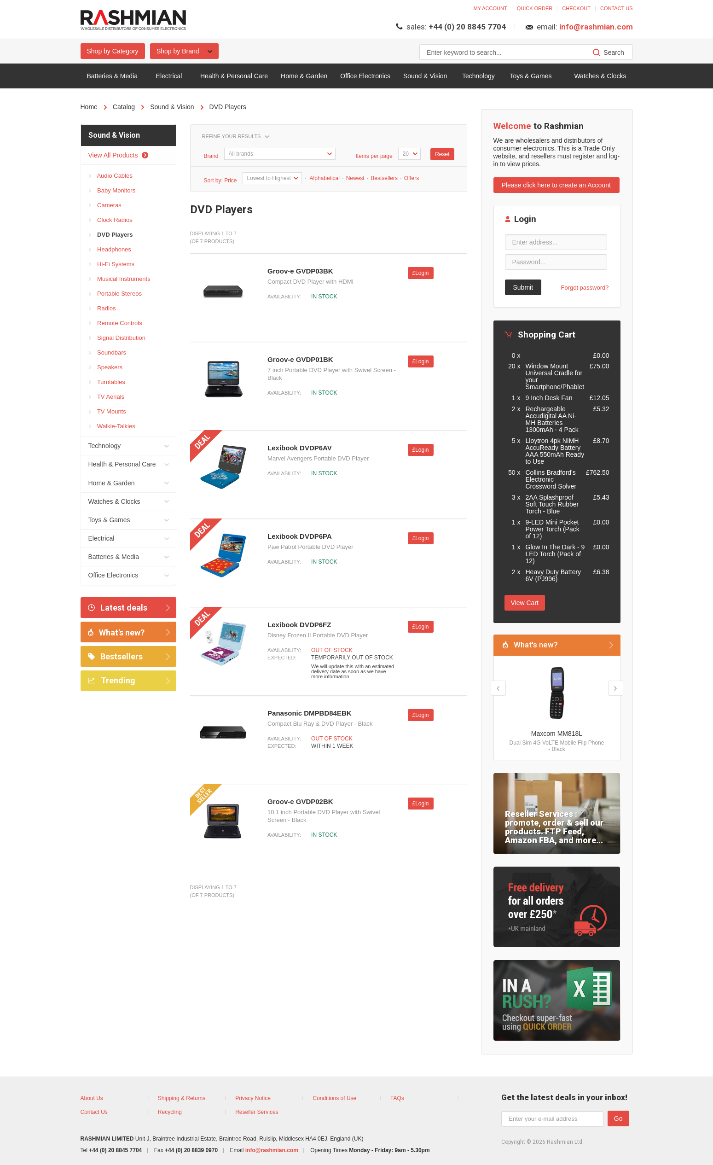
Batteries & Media (112, 76)
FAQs (397, 1098)
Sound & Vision (425, 76)
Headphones (110, 249)
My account (490, 8)
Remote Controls (115, 323)
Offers (411, 178)
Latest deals (117, 607)
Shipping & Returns (181, 1098)
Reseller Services (256, 1112)
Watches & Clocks (600, 76)
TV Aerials (107, 397)
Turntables (107, 382)
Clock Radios (111, 220)
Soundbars (108, 353)
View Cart (525, 602)
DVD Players (227, 107)
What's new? (116, 632)
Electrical (169, 76)
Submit (523, 287)
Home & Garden (304, 76)
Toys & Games (530, 76)
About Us (92, 1098)
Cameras (105, 205)
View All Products (118, 155)
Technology (478, 76)
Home (89, 107)
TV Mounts (107, 411)
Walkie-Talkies (112, 426)
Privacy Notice (253, 1098)
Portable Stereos (115, 294)
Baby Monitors (112, 190)
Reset (442, 154)
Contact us (616, 8)
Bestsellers (115, 656)
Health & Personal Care (234, 76)
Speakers (106, 367)
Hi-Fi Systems (112, 264)
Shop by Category (113, 51)
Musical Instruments (120, 279)
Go (618, 1118)
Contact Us (94, 1112)
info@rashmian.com (596, 26)
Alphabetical (324, 178)
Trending (111, 680)
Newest (355, 178)
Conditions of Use (335, 1098)
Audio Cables (111, 176)
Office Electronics (365, 76)
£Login (420, 273)
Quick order (535, 8)
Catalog (124, 107)
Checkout (576, 8)
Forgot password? (585, 288)
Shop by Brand (185, 51)
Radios (102, 308)
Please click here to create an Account (556, 185)
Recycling (170, 1112)
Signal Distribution (117, 338)
